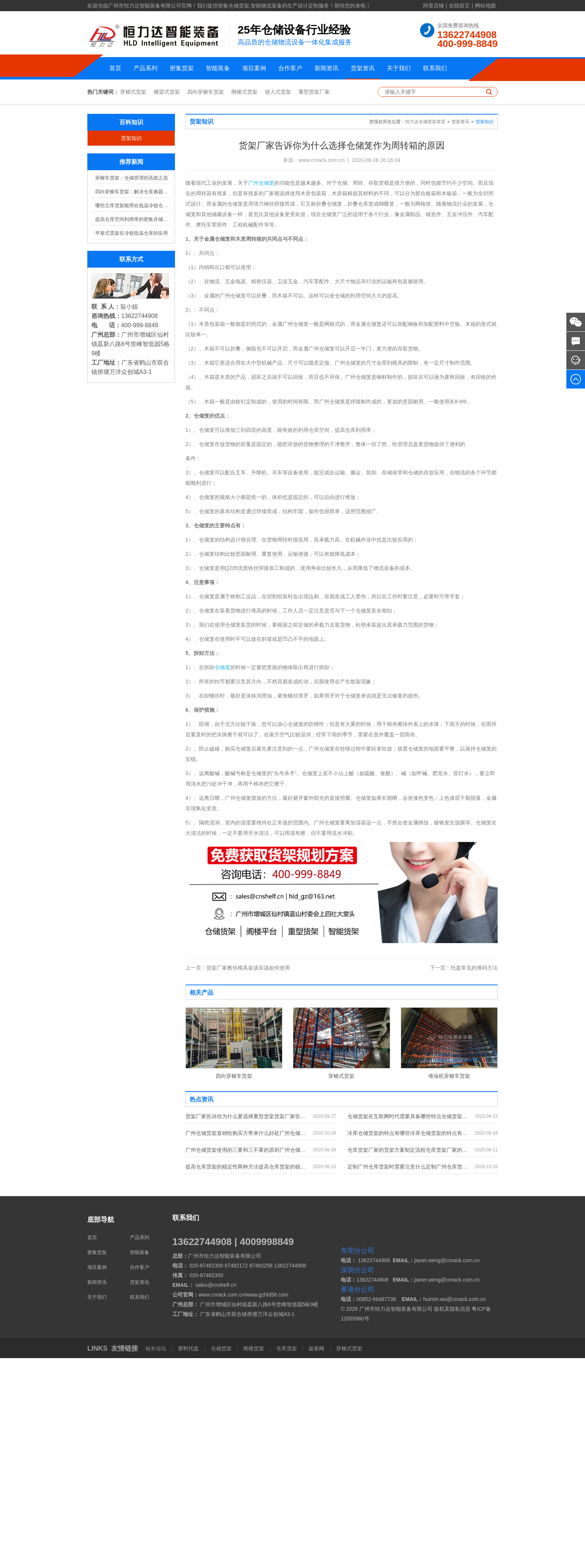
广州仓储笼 (261, 388)
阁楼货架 (254, 1553)
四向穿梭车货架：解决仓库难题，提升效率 (133, 397)
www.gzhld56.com (267, 1500)
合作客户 (290, 68)
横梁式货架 (167, 297)
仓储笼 (222, 873)
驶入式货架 (278, 297)
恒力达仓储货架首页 (425, 327)
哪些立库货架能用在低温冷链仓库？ (133, 411)
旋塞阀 (316, 1553)
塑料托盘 (189, 1553)
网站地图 (485, 6)
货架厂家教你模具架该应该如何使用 (237, 1173)
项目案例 (254, 68)
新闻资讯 (326, 68)
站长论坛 (157, 1553)
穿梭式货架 (133, 297)
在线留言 (459, 6)
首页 (115, 68)
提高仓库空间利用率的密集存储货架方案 (133, 424)
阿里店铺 (433, 6)
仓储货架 (221, 1553)
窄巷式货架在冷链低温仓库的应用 (131, 438)
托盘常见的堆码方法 (464, 1173)
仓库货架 (286, 1553)
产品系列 (145, 68)
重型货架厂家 (314, 297)
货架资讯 (363, 68)
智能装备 (218, 68)
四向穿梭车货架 (205, 297)
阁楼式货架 (244, 297)
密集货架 (182, 68)
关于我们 (399, 68)
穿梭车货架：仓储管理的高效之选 (131, 383)
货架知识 (131, 343)
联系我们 (435, 68)
